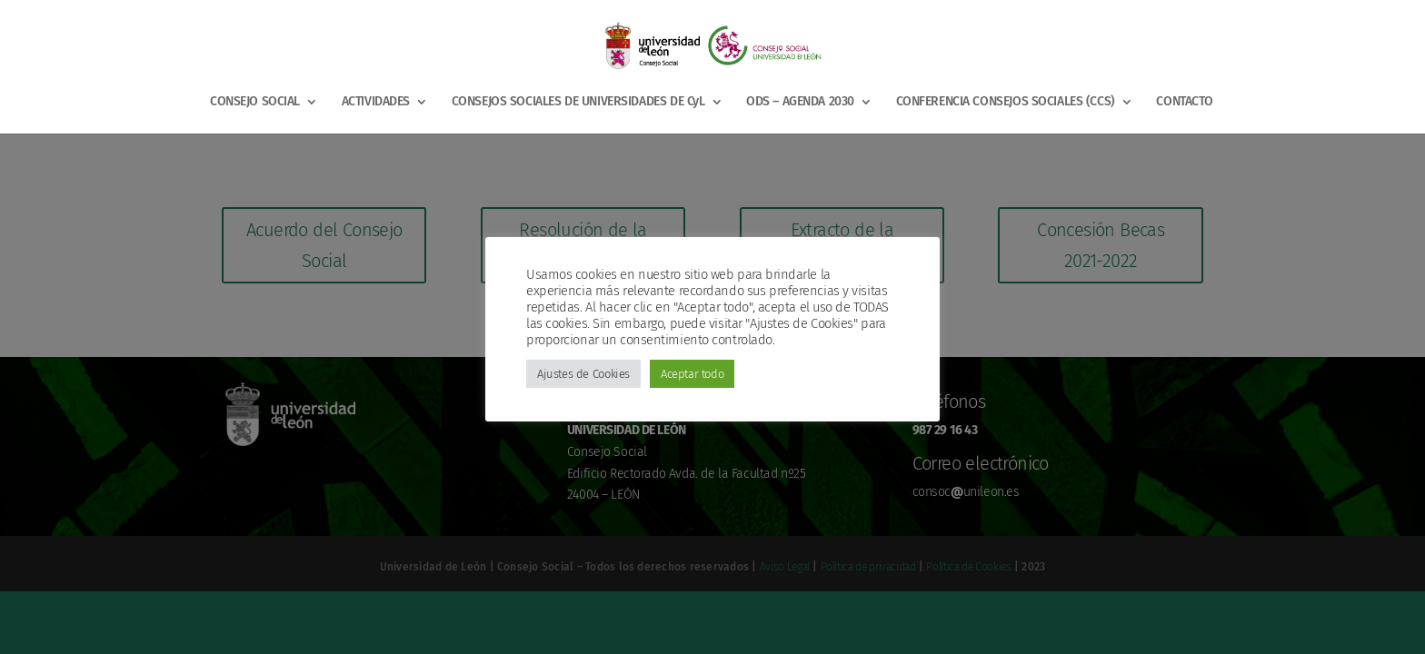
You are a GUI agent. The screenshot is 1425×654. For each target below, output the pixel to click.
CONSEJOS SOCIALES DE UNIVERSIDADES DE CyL (578, 102)
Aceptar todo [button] (692, 374)
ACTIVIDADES (376, 102)
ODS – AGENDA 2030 (800, 102)
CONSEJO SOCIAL (255, 102)
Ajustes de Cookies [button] (583, 374)
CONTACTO (1184, 102)
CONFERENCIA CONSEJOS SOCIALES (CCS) (1005, 102)
